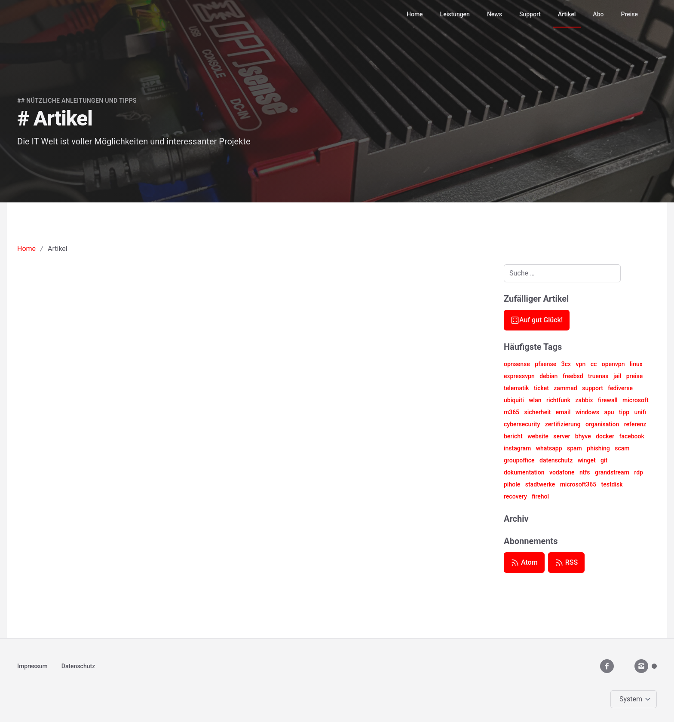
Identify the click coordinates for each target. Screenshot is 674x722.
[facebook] (607, 666)
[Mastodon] (654, 666)
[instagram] (641, 666)
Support (530, 14)
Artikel (567, 14)
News (494, 14)
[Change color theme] (635, 699)
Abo (598, 14)
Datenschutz (78, 666)
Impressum (32, 666)
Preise (629, 14)
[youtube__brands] (624, 666)
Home (415, 14)
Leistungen (455, 14)
